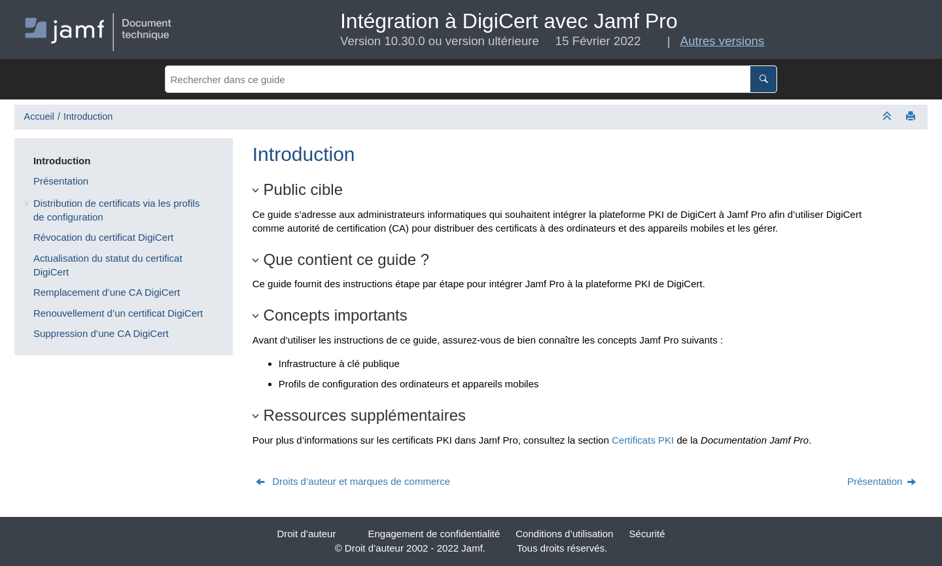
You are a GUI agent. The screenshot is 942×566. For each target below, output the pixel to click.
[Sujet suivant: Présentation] (882, 481)
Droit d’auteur (306, 533)
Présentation (60, 180)
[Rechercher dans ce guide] (763, 79)
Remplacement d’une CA (106, 292)
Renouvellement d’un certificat (118, 313)
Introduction (88, 116)
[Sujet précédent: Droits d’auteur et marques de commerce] (353, 481)
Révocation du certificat (103, 237)
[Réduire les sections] (888, 116)
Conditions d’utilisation (564, 533)
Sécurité (647, 533)
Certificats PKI (643, 440)
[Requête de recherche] (471, 79)
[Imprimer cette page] (912, 116)
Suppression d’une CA (101, 333)
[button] (28, 161)
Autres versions (722, 41)
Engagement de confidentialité (434, 533)
